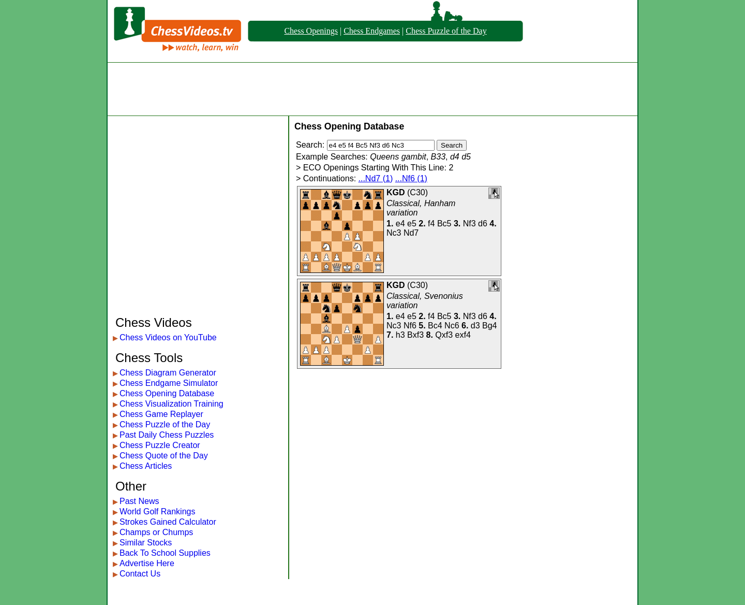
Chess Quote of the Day (164, 455)
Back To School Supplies (165, 553)
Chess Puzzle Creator (160, 445)
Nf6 (410, 325)
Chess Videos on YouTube (168, 337)
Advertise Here (147, 563)
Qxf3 (444, 334)
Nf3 (469, 223)
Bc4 (435, 325)
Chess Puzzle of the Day (446, 30)
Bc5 (444, 223)
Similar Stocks (146, 542)
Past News (139, 501)
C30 (417, 192)
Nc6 (451, 325)
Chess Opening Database (167, 393)
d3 (475, 325)
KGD (395, 192)
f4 (431, 223)
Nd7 (411, 232)
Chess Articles (146, 466)
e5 (411, 223)
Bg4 (489, 325)
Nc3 (393, 232)
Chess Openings (311, 30)
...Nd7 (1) (376, 178)
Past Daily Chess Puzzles (167, 434)
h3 (400, 334)
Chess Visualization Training (172, 403)
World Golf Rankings (157, 511)
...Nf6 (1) (411, 178)
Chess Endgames (372, 30)
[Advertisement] (372, 89)
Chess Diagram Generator (168, 372)
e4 (400, 223)
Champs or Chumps (156, 532)
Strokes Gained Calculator (168, 521)
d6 (482, 223)
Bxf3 (415, 334)
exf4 (463, 334)
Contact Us (140, 573)
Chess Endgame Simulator (169, 383)
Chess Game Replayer (161, 414)
